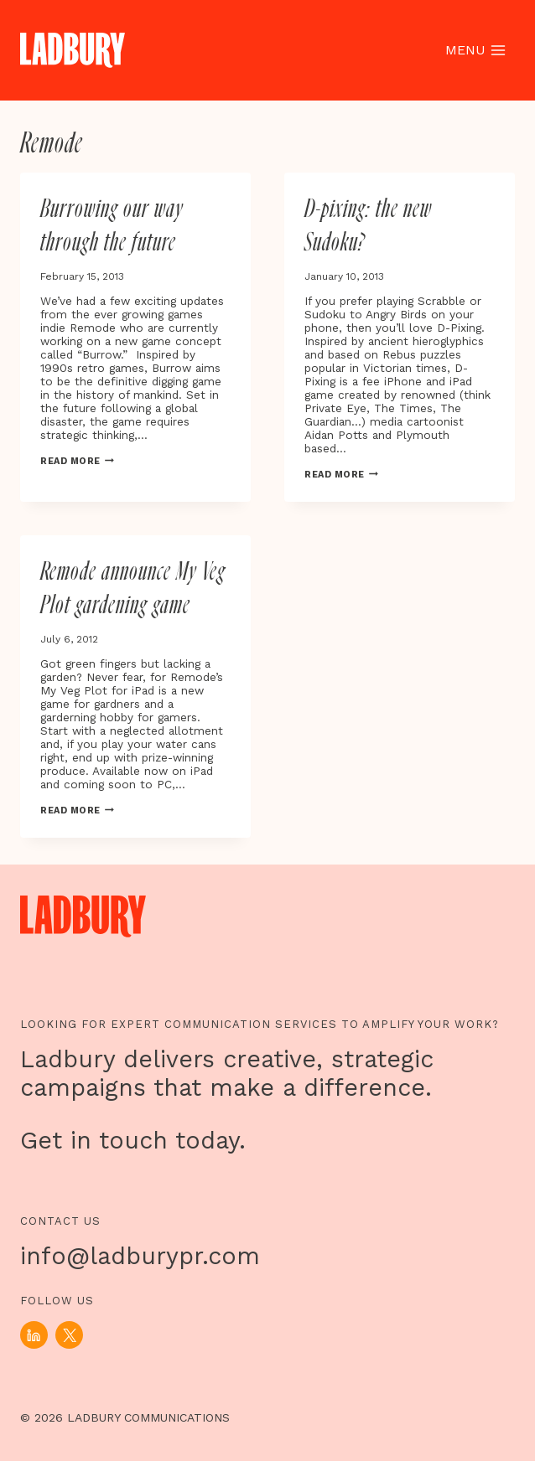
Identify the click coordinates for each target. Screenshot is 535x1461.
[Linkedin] (34, 1335)
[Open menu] (475, 50)
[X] (69, 1335)
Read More (77, 461)
